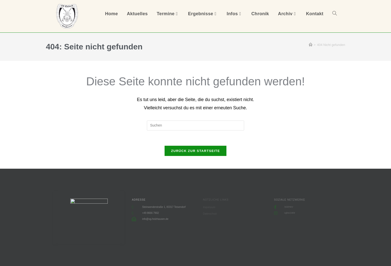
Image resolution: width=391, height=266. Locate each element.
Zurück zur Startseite (195, 151)
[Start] (310, 45)
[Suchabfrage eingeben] (195, 126)
